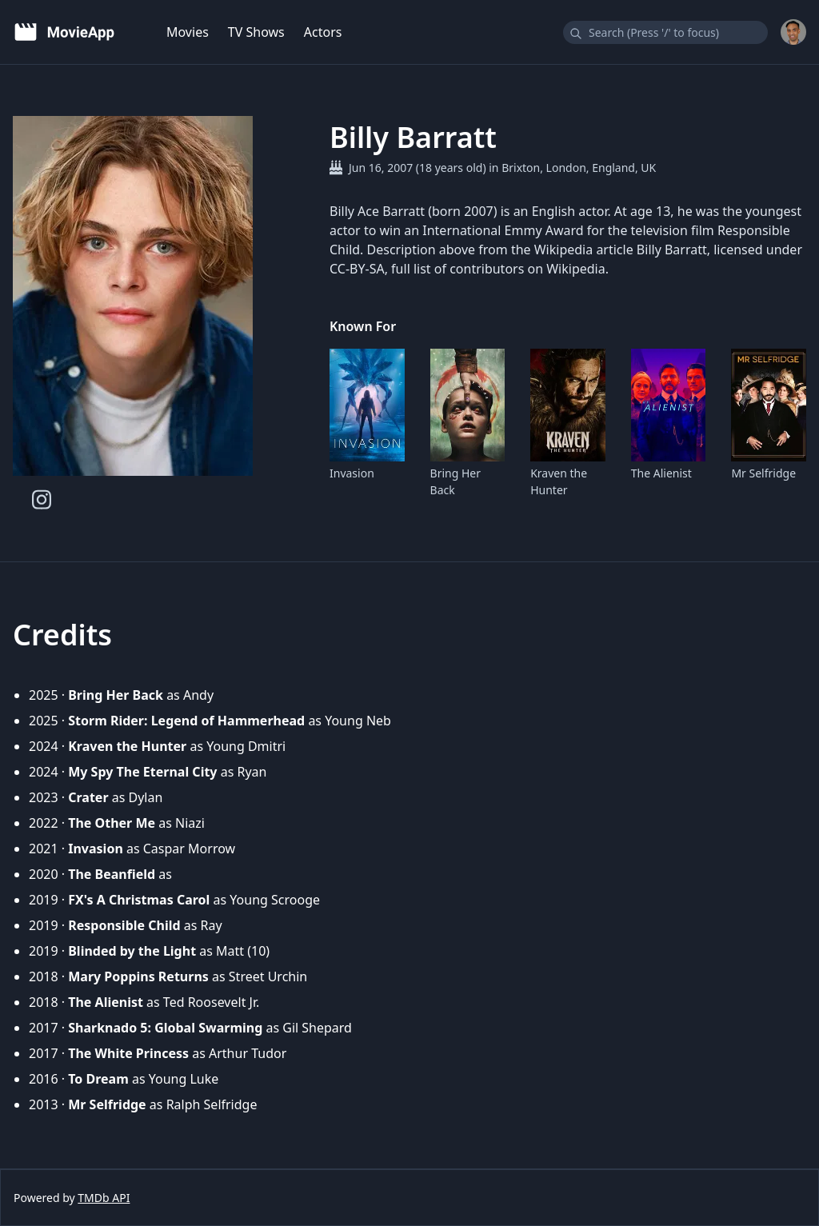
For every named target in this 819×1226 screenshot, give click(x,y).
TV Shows (256, 32)
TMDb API (104, 1197)
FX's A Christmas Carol (139, 900)
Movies (187, 32)
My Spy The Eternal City (142, 772)
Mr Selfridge (763, 473)
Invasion (352, 473)
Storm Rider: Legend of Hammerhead (186, 720)
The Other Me (111, 823)
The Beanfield (111, 874)
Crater (88, 797)
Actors (323, 32)
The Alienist (661, 473)
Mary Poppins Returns (138, 976)
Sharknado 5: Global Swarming (165, 1027)
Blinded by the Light (132, 951)
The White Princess (128, 1053)
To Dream (98, 1079)
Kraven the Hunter (558, 481)
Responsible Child (124, 925)
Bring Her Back (455, 481)
